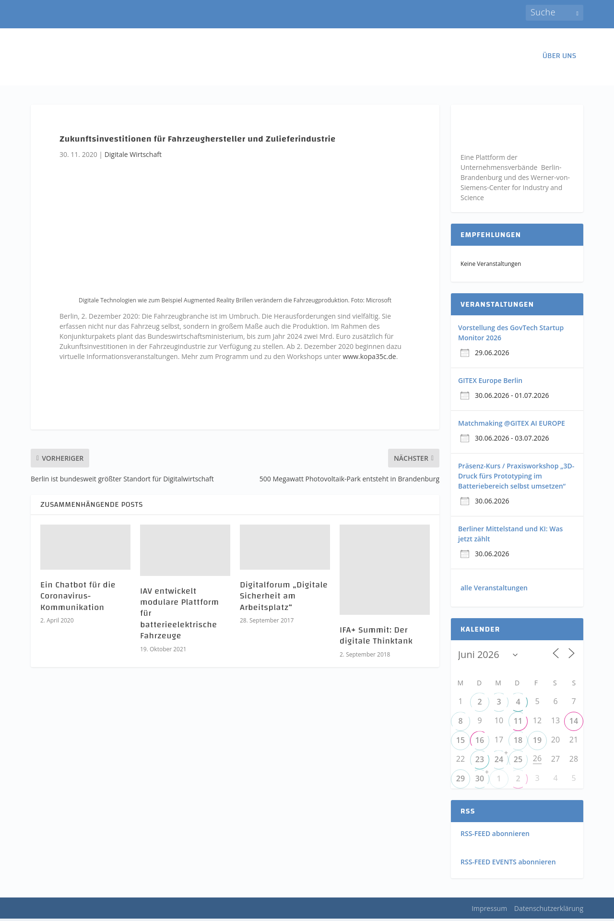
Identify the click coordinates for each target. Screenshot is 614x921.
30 (479, 781)
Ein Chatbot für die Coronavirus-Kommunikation (78, 598)
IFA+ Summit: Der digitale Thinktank (376, 637)
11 (518, 723)
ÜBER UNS (559, 59)
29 (460, 781)
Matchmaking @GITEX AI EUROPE (511, 425)
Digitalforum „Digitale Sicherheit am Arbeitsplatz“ (284, 598)
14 (573, 723)
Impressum (489, 910)
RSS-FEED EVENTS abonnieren (508, 864)
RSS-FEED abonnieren (495, 836)
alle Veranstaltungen (494, 590)
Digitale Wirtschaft (133, 156)
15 (460, 743)
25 (518, 762)
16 (479, 743)
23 (479, 762)
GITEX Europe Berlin (490, 382)
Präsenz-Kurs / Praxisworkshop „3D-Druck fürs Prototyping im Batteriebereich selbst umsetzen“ (516, 478)
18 (518, 743)
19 (537, 743)
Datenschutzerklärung (548, 910)
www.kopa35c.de (369, 358)
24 (499, 762)
